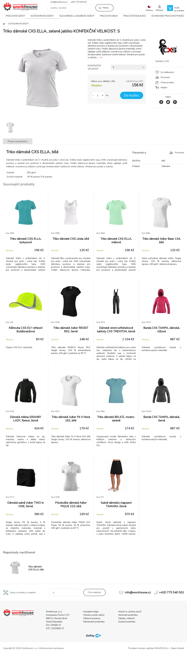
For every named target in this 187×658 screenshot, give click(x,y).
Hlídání (164, 87)
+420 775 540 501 (78, 2)
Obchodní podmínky (128, 615)
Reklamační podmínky (94, 621)
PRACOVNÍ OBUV (109, 15)
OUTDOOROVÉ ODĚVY (42, 15)
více (101, 57)
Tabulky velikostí (126, 618)
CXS (167, 61)
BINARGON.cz (161, 648)
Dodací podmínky (126, 621)
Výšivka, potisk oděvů (93, 615)
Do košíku (131, 95)
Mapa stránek (177, 648)
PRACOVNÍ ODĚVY (15, 15)
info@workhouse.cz (59, 2)
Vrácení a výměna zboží (129, 611)
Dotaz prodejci (167, 82)
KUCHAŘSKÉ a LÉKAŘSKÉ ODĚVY (76, 15)
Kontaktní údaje (91, 611)
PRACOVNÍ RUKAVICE (134, 15)
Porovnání (165, 77)
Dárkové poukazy (91, 618)
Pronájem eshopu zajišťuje (141, 648)
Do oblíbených (167, 72)
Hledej (105, 7)
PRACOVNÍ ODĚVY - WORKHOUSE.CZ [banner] (20, 7)
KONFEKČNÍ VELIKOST (94, 67)
